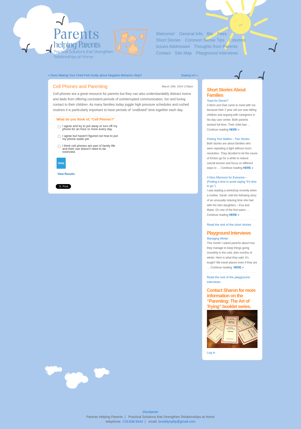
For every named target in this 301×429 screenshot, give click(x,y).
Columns (237, 40)
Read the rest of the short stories (229, 224)
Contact (163, 53)
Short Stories (168, 40)
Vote (61, 163)
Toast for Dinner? (217, 100)
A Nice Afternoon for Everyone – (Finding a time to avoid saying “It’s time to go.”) (232, 182)
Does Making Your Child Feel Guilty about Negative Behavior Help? (96, 75)
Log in (211, 352)
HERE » (233, 129)
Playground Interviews (217, 53)
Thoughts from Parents (216, 46)
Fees (222, 33)
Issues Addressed (173, 46)
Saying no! (188, 75)
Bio (210, 33)
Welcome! (165, 33)
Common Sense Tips (205, 40)
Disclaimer (150, 412)
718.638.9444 (132, 421)
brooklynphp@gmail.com (176, 421)
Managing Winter (217, 238)
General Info (191, 33)
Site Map (183, 53)
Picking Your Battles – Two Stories (228, 139)
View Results (66, 174)
